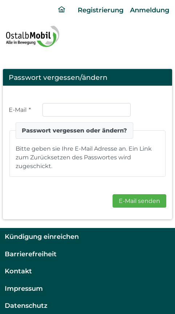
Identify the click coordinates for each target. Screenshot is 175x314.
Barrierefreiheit (31, 254)
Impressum (24, 288)
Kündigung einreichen (42, 236)
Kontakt (18, 271)
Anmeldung (149, 10)
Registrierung (100, 10)
